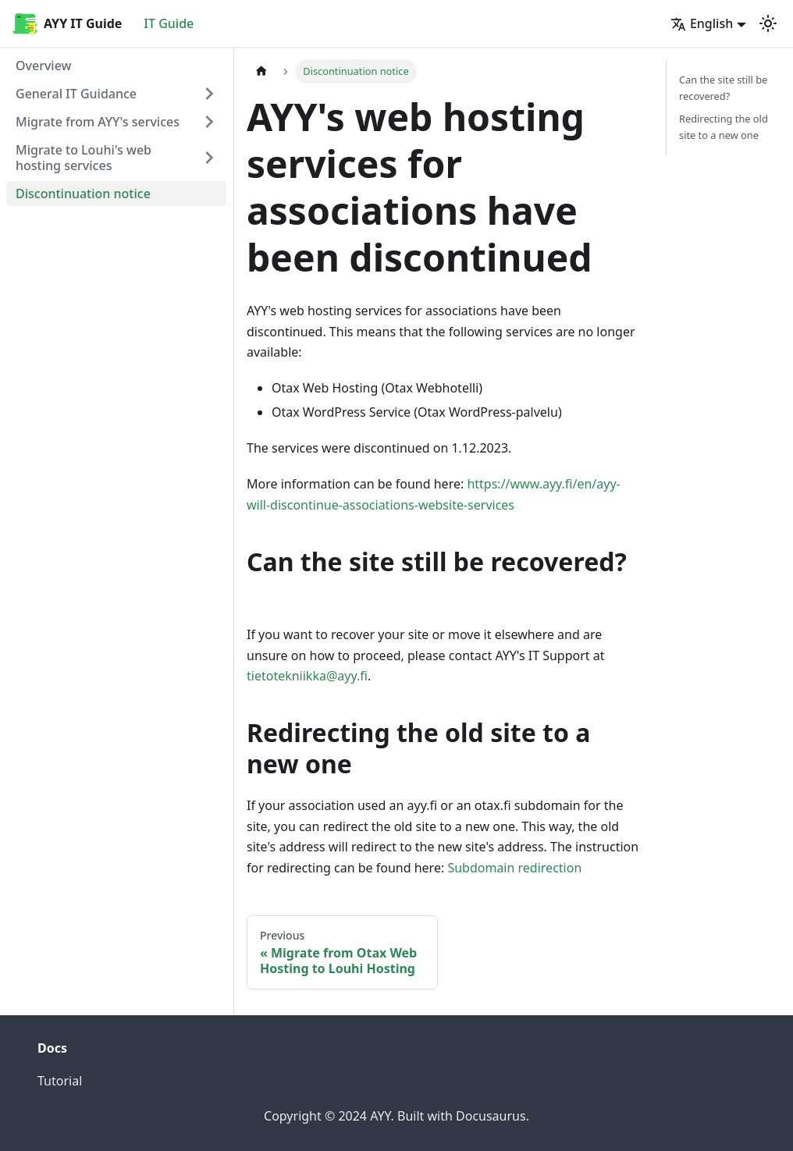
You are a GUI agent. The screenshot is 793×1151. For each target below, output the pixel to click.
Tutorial (59, 1080)
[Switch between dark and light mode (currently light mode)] (768, 23)
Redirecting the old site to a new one (723, 127)
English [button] (701, 23)
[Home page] (261, 71)
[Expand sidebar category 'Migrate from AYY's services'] (209, 121)
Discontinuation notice (83, 193)
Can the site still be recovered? (723, 88)
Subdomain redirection (514, 867)
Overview (43, 65)
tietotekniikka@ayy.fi (307, 675)
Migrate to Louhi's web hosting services (83, 157)
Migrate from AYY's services (98, 121)
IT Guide (169, 23)
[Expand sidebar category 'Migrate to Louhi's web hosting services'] (209, 157)
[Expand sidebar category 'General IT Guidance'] (209, 93)
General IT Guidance (76, 93)
